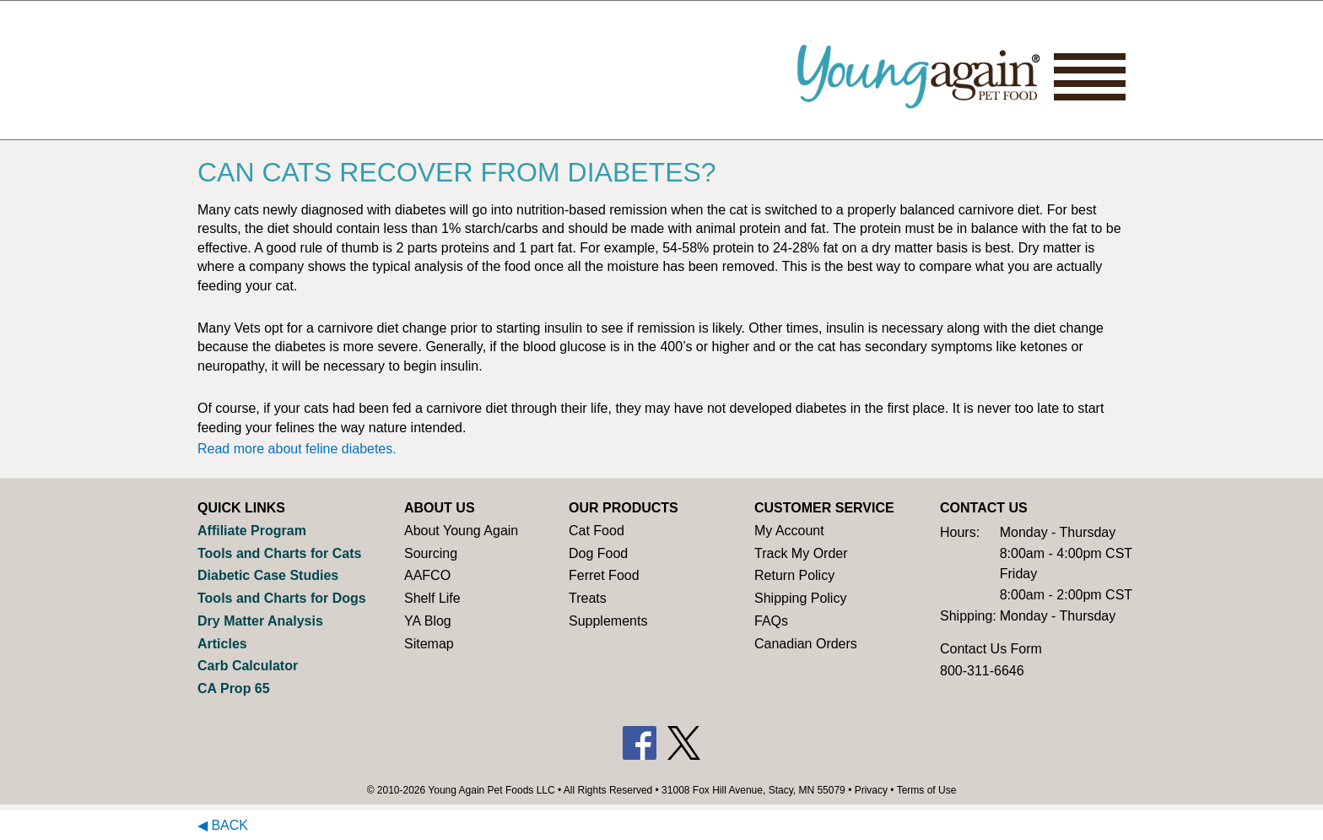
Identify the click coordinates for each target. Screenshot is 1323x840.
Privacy (871, 790)
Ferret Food (604, 575)
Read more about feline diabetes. (297, 449)
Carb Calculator (247, 665)
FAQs (771, 621)
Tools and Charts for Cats (279, 553)
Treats (588, 598)
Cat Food (596, 530)
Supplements (608, 621)
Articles (222, 644)
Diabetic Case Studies (267, 575)
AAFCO (427, 575)
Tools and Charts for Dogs (281, 598)
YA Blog (427, 621)
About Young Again (461, 530)
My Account (789, 530)
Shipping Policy (800, 598)
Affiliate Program (251, 530)
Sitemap (429, 644)
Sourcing (430, 553)
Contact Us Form (991, 649)
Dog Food (598, 553)
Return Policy (794, 575)
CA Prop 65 (233, 688)
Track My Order (801, 553)
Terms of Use (927, 790)
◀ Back (222, 825)
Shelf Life (432, 598)
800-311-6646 (982, 671)
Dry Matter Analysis (260, 621)
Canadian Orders (805, 644)
